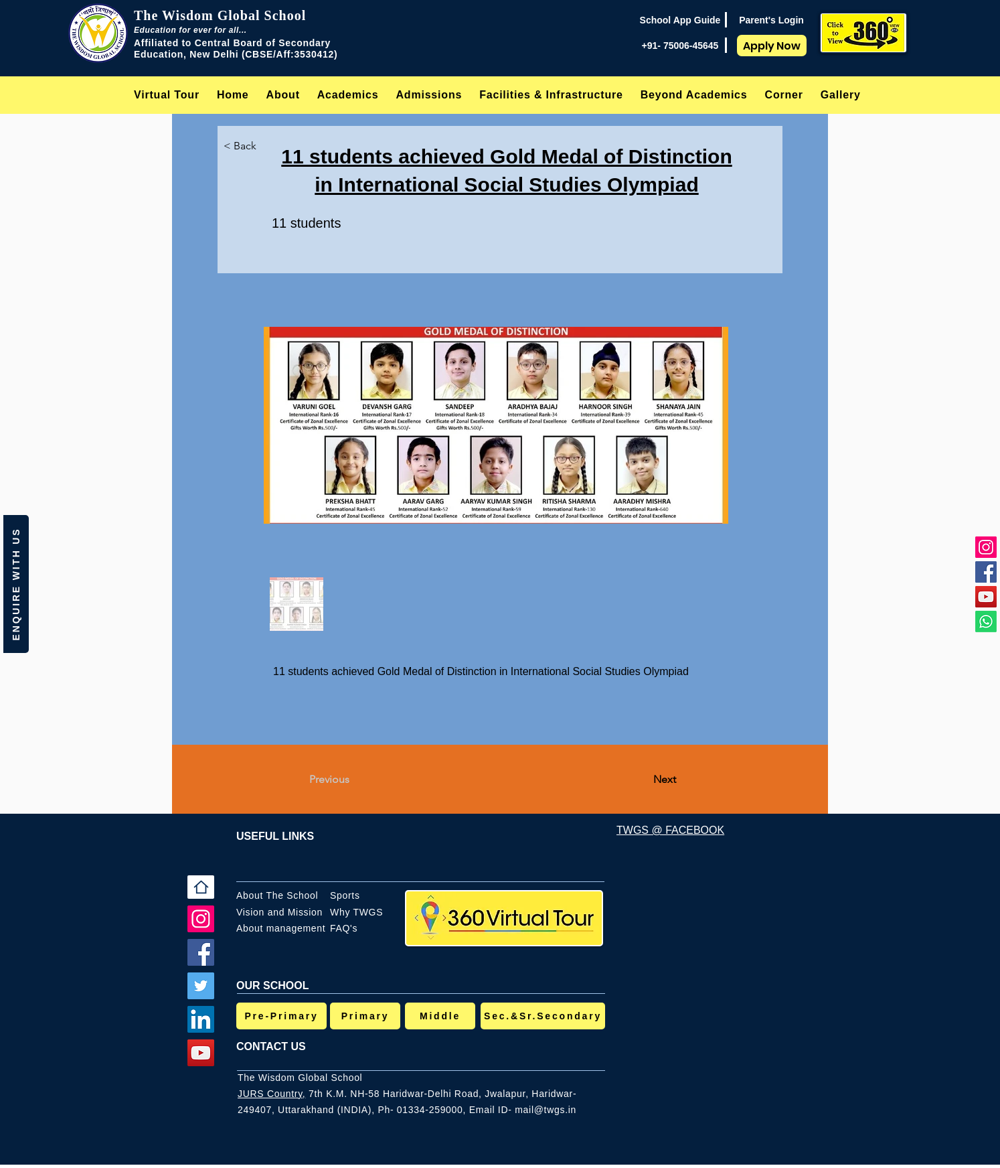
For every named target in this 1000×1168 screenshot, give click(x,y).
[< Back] (251, 146)
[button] (283, 95)
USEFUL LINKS (275, 836)
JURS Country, (271, 1093)
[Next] (642, 779)
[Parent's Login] (771, 20)
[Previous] (353, 779)
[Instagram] (986, 547)
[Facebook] (986, 572)
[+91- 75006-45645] (680, 45)
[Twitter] (200, 985)
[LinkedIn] (200, 1019)
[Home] (200, 887)
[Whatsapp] (986, 621)
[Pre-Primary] (281, 1016)
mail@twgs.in (545, 1109)
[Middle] (440, 1016)
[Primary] (365, 1016)
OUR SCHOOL (272, 985)
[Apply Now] (772, 45)
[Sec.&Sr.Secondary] (543, 1016)
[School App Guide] (680, 20)
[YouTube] (986, 596)
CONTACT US (271, 1046)
